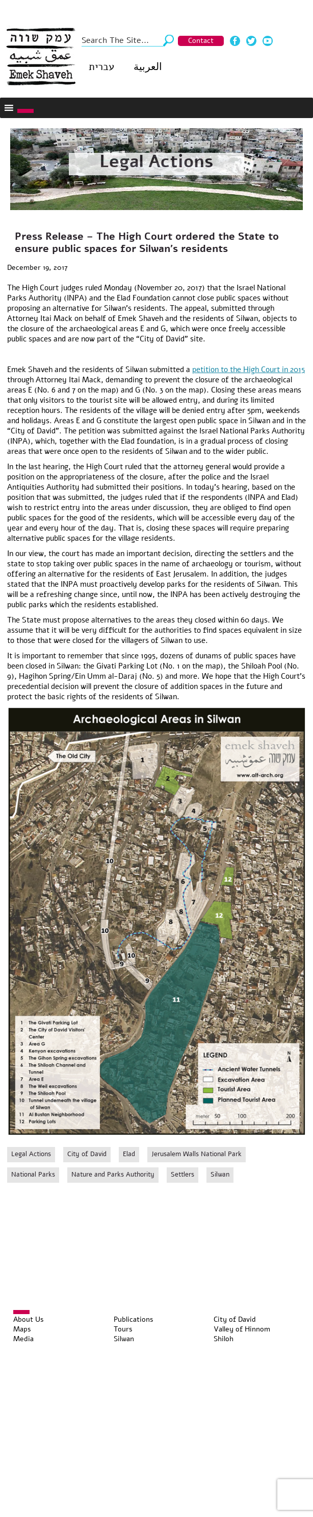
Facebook (235, 41)
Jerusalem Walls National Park (196, 1154)
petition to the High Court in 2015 (248, 369)
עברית (101, 67)
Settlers (182, 1174)
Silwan (220, 1174)
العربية (148, 67)
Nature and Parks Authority (112, 1174)
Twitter (251, 41)
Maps (22, 1329)
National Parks (33, 1174)
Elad (129, 1154)
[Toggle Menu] (25, 111)
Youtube (268, 41)
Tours (123, 1329)
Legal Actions (156, 161)
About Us (28, 1319)
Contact (201, 40)
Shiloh (223, 1339)
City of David (87, 1154)
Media (23, 1339)
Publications (133, 1319)
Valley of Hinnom (242, 1329)
